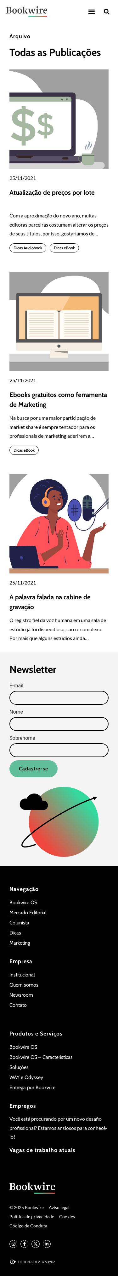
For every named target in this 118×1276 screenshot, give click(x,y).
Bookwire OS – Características (41, 1057)
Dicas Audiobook (28, 248)
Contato (18, 1005)
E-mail (16, 685)
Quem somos (23, 985)
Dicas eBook (64, 248)
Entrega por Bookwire (32, 1087)
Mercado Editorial (28, 913)
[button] (91, 11)
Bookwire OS (23, 902)
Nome (16, 712)
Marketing (19, 943)
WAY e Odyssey (26, 1077)
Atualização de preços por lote (52, 192)
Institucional (22, 975)
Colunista (19, 923)
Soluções (19, 1067)
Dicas (15, 933)
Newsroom (21, 995)
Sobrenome (22, 738)
